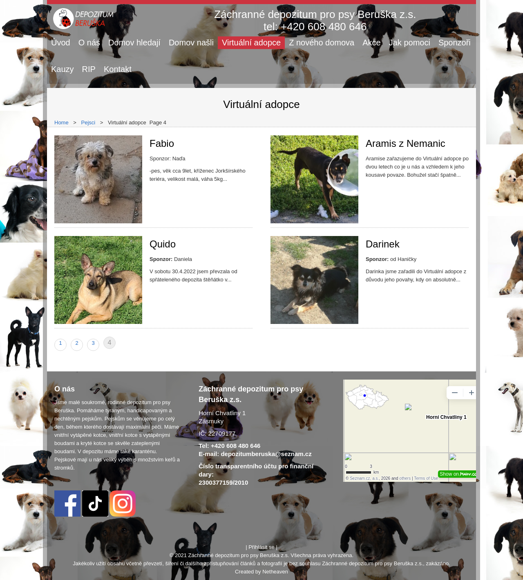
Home (61, 122)
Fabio (162, 143)
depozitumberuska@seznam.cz (266, 453)
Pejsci (88, 122)
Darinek (383, 244)
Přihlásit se (261, 547)
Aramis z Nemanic (405, 143)
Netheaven (275, 572)
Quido (163, 244)
